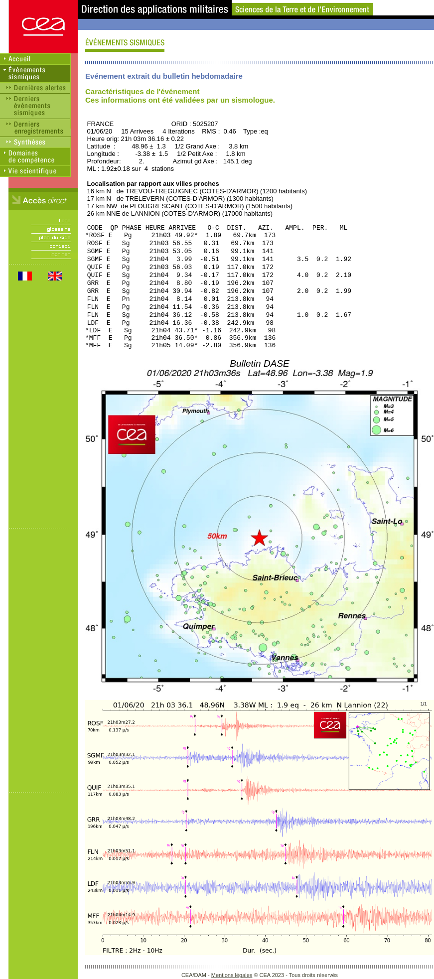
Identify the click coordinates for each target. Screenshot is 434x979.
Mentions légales (232, 975)
